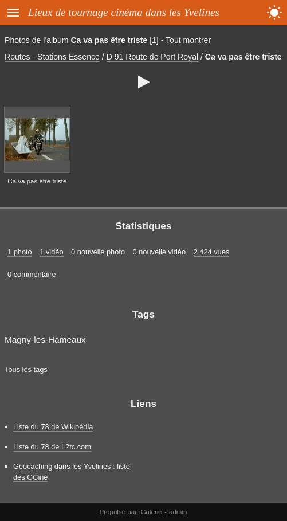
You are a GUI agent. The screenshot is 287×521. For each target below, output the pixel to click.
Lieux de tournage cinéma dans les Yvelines (123, 12)
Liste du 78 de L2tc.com (52, 446)
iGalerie (150, 511)
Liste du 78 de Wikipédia (53, 426)
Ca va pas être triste (108, 40)
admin (178, 511)
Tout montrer (188, 40)
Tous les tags (26, 369)
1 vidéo (51, 252)
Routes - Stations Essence (52, 56)
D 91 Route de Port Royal (152, 56)
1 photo (19, 252)
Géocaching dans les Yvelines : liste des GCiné (71, 471)
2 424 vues (212, 252)
